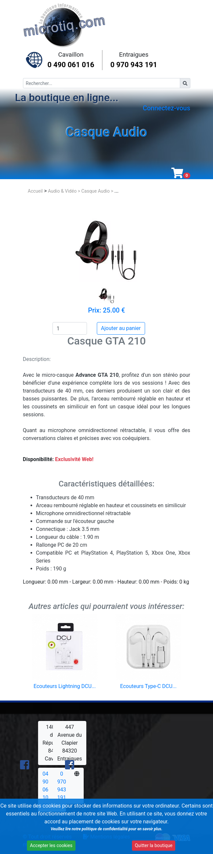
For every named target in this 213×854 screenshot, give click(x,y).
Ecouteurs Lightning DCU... (64, 686)
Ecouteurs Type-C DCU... (148, 686)
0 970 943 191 (133, 65)
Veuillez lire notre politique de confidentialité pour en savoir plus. (104, 830)
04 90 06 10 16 (45, 790)
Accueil (35, 191)
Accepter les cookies (50, 846)
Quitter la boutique (150, 846)
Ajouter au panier (121, 328)
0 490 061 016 (71, 65)
